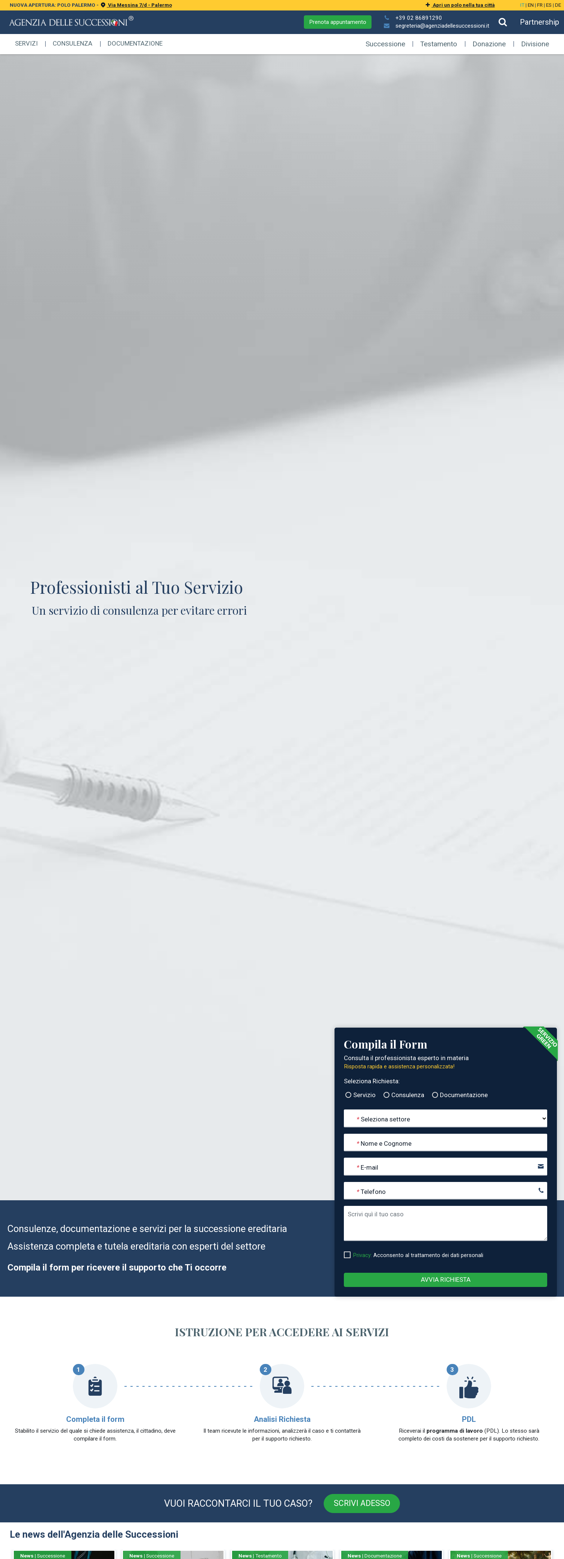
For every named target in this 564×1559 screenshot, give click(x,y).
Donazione (489, 44)
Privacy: (362, 1255)
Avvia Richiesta (446, 1279)
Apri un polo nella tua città (459, 5)
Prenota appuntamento (337, 22)
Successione (385, 44)
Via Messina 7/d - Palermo (136, 5)
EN (531, 5)
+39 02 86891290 (418, 18)
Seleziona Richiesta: (372, 1081)
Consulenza (73, 43)
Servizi (26, 43)
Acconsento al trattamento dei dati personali (418, 1255)
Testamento (438, 44)
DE (558, 5)
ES (549, 5)
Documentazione (135, 43)
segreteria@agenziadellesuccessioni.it (442, 25)
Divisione (535, 44)
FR (540, 5)
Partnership (539, 22)
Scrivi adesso (362, 1503)
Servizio (364, 1095)
